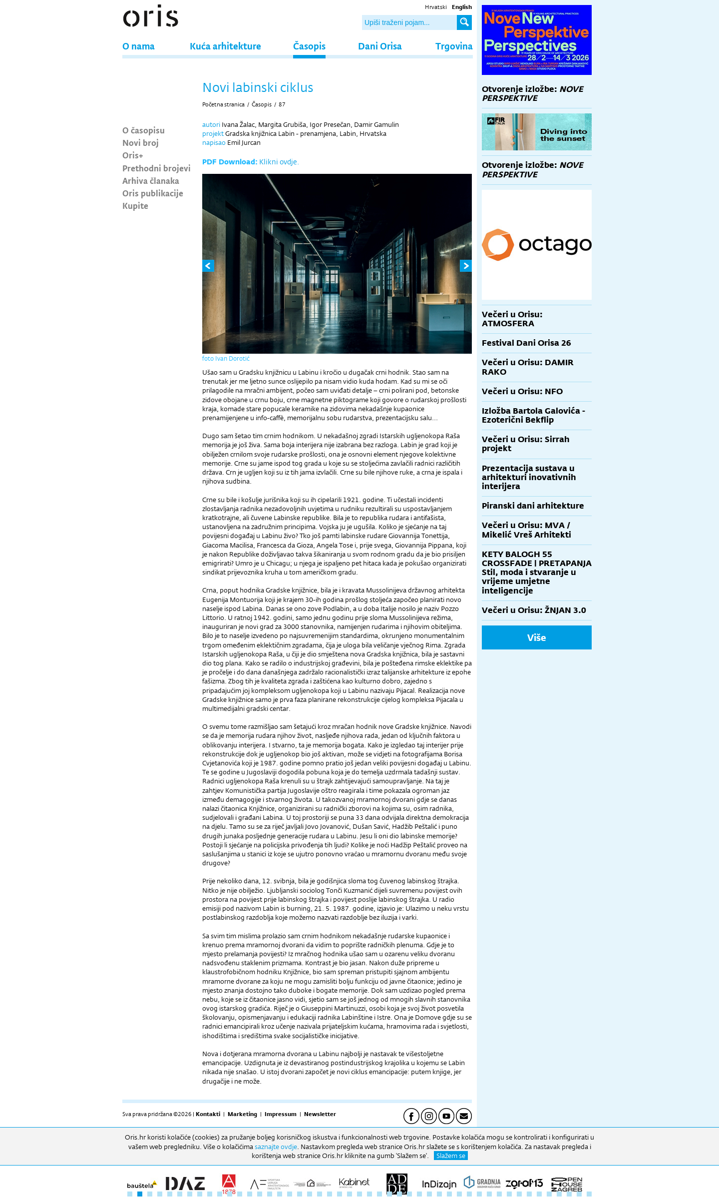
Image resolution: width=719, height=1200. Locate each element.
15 (269, 1194)
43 (549, 1194)
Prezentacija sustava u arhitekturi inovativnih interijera (529, 477)
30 (419, 1194)
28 (399, 1194)
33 (449, 1194)
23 (349, 1194)
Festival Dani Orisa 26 (526, 343)
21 (329, 1194)
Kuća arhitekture (225, 45)
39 (509, 1194)
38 (499, 1194)
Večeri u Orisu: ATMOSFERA (512, 319)
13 (249, 1194)
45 (569, 1194)
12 (239, 1194)
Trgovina (454, 45)
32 (439, 1194)
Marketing (242, 1114)
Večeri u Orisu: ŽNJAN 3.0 (534, 610)
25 (369, 1194)
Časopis (309, 45)
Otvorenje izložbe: (532, 93)
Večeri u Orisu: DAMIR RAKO (528, 367)
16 (279, 1194)
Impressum (281, 1114)
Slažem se (450, 1155)
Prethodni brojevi (156, 168)
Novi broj (140, 142)
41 (529, 1194)
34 (459, 1194)
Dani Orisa (380, 45)
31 (429, 1194)
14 (259, 1194)
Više (536, 637)
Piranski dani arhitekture (533, 506)
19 (309, 1194)
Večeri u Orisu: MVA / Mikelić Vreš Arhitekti (526, 530)
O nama (138, 45)
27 (389, 1194)
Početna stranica (223, 104)
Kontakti (208, 1114)
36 (479, 1194)
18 (299, 1194)
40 (519, 1194)
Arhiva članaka (150, 180)
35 (469, 1194)
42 (539, 1194)
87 (282, 104)
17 (289, 1194)
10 (219, 1194)
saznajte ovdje (276, 1146)
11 (229, 1194)
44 (559, 1194)
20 (319, 1194)
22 (339, 1194)
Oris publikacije (152, 193)
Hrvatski (436, 7)
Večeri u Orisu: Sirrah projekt (526, 444)
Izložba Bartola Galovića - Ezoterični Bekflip (533, 415)
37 (489, 1194)
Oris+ (132, 155)
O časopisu (143, 130)
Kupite (135, 205)
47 (589, 1194)
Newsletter (320, 1114)
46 (579, 1194)
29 (409, 1194)
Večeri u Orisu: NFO (522, 391)
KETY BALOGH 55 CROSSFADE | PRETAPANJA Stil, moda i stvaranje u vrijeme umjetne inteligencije (537, 572)
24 (359, 1194)
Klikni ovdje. (279, 161)
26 (379, 1194)
